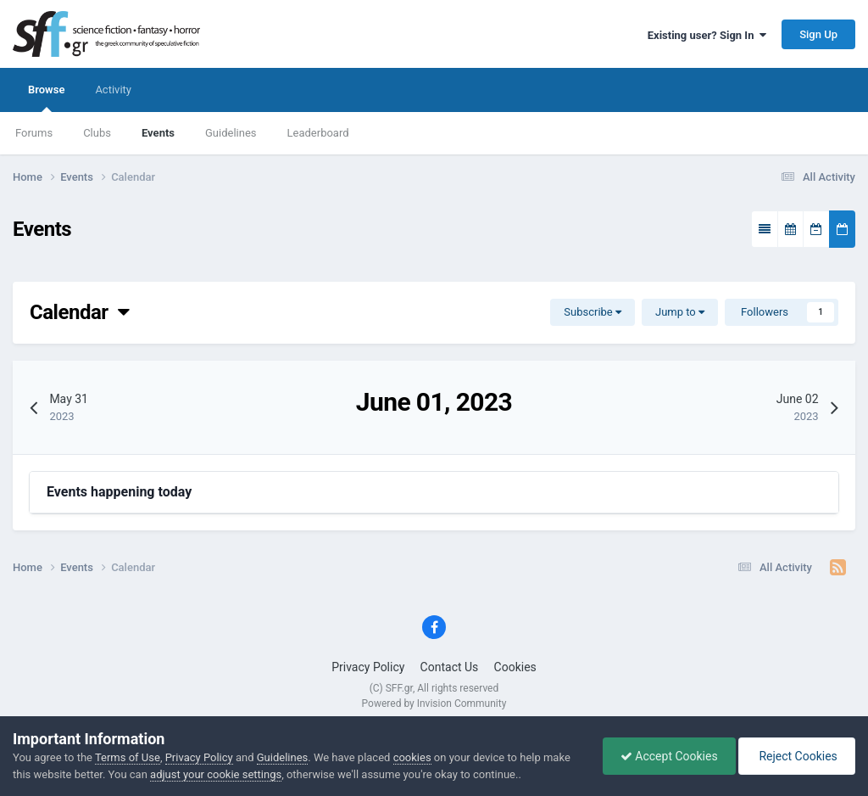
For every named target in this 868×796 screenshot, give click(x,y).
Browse (46, 97)
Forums (34, 132)
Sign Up (818, 34)
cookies (412, 757)
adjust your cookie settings (215, 774)
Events (158, 132)
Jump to (679, 312)
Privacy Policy (367, 667)
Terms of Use (127, 757)
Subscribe (592, 312)
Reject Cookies (796, 756)
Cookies (515, 667)
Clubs (97, 132)
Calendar (79, 312)
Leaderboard (318, 132)
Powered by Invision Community (434, 703)
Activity (113, 89)
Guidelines (231, 132)
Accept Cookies (669, 756)
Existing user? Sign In (707, 35)
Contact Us (449, 667)
